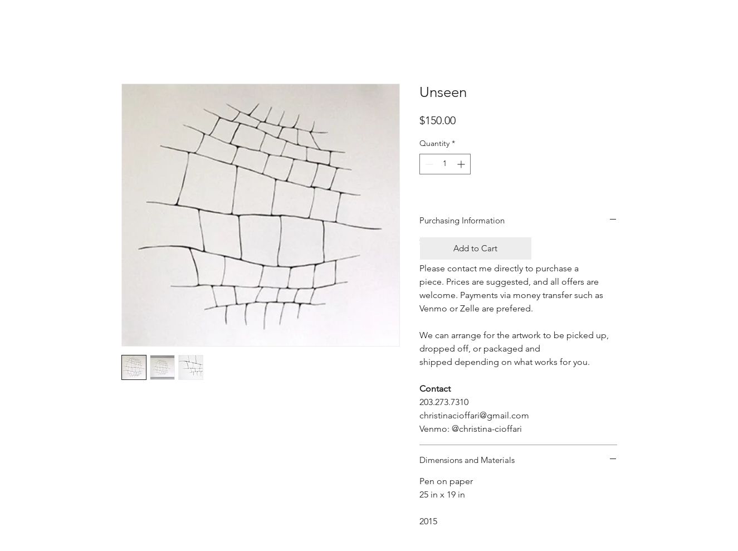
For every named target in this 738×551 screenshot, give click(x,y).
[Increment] (462, 164)
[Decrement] (428, 164)
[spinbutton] (445, 164)
